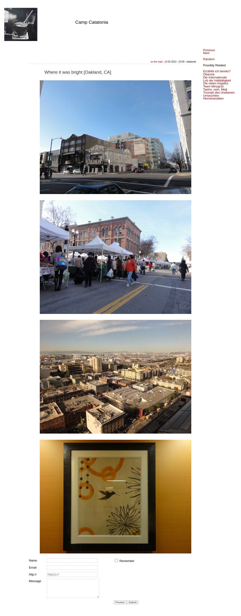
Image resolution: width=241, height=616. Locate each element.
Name (33, 560)
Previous (209, 50)
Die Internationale (215, 77)
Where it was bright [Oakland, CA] (78, 72)
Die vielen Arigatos (215, 83)
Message (35, 581)
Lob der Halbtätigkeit (217, 80)
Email (32, 567)
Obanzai (208, 74)
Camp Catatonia (91, 22)
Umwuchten (211, 95)
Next (206, 53)
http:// (32, 574)
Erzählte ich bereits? (217, 71)
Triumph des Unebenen (219, 92)
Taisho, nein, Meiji (215, 89)
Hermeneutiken (213, 98)
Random (208, 59)
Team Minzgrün (213, 86)
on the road (157, 61)
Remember (126, 561)
